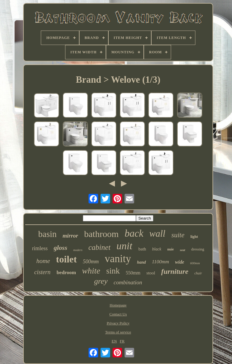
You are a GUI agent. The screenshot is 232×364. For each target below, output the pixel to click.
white (91, 270)
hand (141, 262)
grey (100, 281)
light (194, 236)
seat (182, 250)
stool (150, 273)
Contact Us (118, 314)
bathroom (101, 234)
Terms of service (118, 332)
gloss (60, 247)
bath (142, 249)
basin (47, 234)
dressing (197, 249)
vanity (118, 259)
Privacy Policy (118, 323)
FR (122, 341)
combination (128, 282)
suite (177, 235)
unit (124, 245)
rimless (40, 248)
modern (78, 250)
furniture (174, 271)
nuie (170, 249)
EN (114, 341)
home (43, 261)
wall (157, 233)
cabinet (100, 247)
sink (113, 270)
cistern (42, 272)
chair (198, 273)
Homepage (118, 305)
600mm (195, 263)
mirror (70, 235)
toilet (66, 259)
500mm (91, 262)
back (134, 233)
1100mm (160, 262)
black (156, 249)
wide (179, 262)
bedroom (66, 272)
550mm (133, 272)
